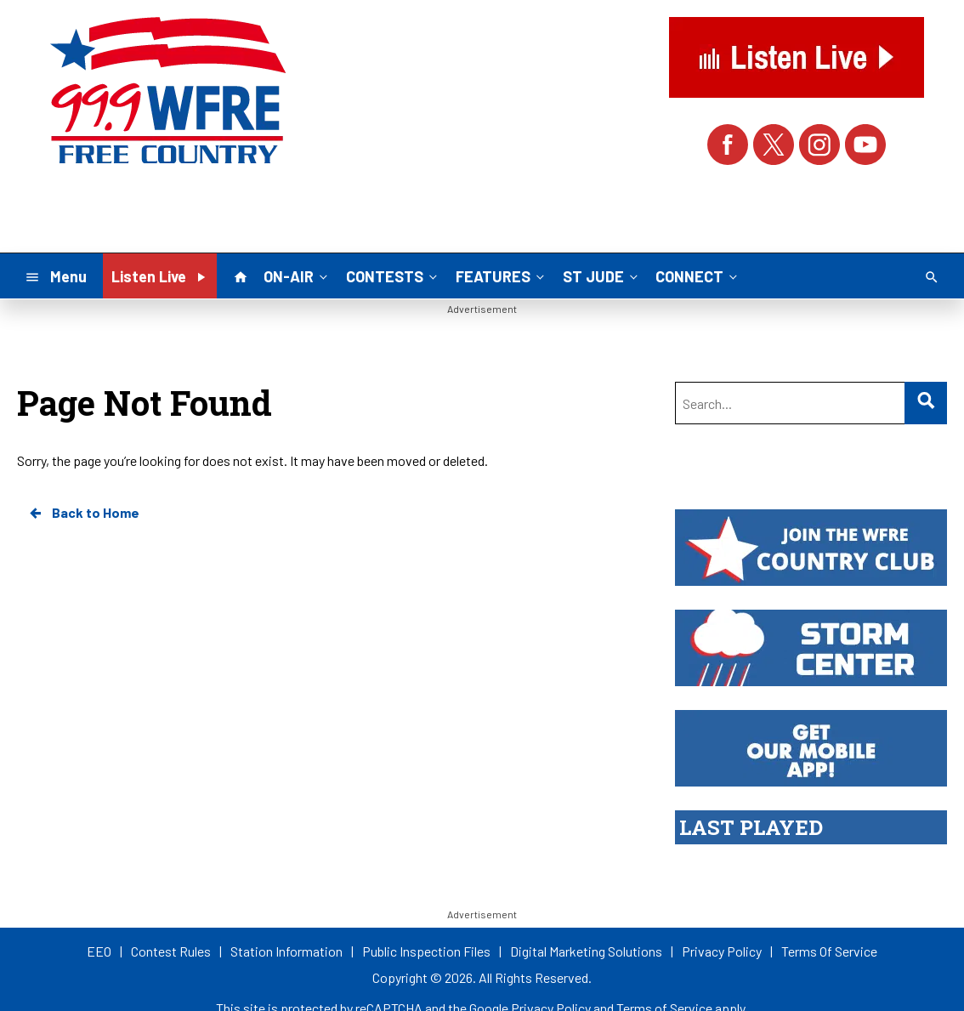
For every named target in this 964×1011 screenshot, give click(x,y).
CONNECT (697, 275)
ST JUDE (602, 275)
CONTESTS (393, 275)
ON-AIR (297, 275)
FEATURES (501, 275)
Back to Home (83, 512)
